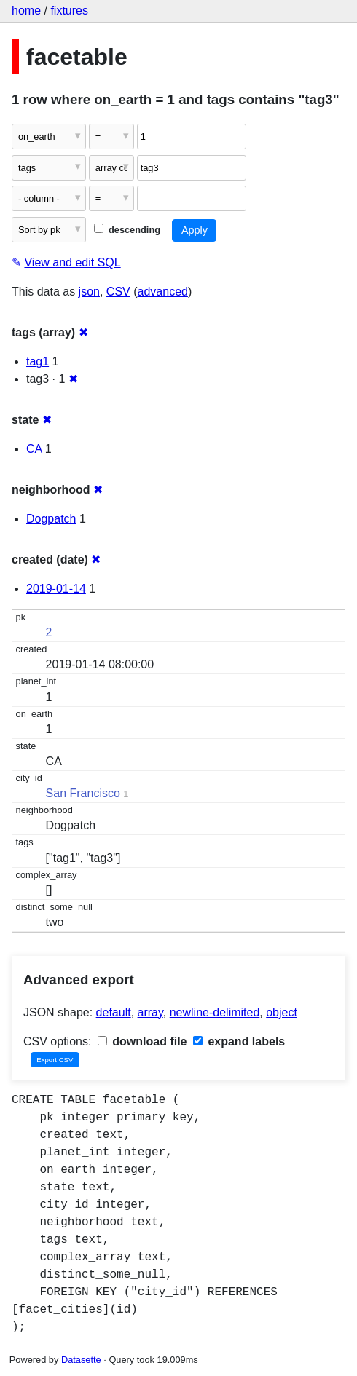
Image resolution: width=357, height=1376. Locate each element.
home (26, 10)
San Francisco (83, 793)
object (281, 1012)
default (113, 1012)
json (89, 291)
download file (142, 1041)
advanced (163, 291)
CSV (118, 291)
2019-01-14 (56, 588)
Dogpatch (51, 519)
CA (34, 449)
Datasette (81, 1359)
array (150, 1012)
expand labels (239, 1041)
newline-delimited (215, 1012)
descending (127, 229)
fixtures (69, 10)
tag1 (37, 361)
